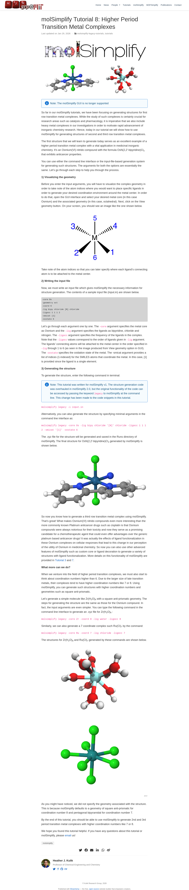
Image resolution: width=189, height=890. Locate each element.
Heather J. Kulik (63, 860)
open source (94, 888)
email (68, 834)
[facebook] (86, 850)
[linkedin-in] (97, 850)
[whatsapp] (103, 850)
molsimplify (48, 843)
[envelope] (91, 850)
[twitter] (80, 850)
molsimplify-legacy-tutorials (90, 33)
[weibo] (108, 850)
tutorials (109, 33)
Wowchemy (74, 888)
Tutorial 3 (60, 559)
